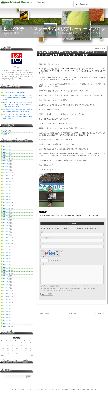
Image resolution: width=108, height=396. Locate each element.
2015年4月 (6, 314)
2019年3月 (6, 193)
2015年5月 (6, 311)
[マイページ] (31, 2)
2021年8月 (6, 152)
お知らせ (6, 131)
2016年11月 (7, 270)
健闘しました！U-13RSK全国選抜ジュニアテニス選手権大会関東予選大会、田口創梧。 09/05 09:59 (17, 98)
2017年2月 (6, 264)
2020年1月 (6, 170)
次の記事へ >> (99, 313)
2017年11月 (7, 240)
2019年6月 (6, 184)
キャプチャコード (54, 260)
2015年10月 (7, 296)
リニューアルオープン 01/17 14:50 (14, 92)
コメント (43, 264)
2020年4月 (6, 164)
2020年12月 (7, 158)
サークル (40, 389)
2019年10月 (7, 178)
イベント (72, 389)
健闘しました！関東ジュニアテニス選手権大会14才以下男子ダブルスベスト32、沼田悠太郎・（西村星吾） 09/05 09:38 (17, 105)
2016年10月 (7, 273)
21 (17, 351)
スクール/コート (57, 389)
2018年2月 (6, 232)
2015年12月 (7, 291)
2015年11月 (7, 293)
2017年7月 (6, 252)
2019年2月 (6, 196)
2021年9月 (6, 149)
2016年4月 (6, 288)
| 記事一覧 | (72, 313)
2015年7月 (6, 305)
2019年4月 (6, 190)
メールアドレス (45, 238)
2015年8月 (6, 302)
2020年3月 (6, 167)
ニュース (33, 389)
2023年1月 (6, 146)
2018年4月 (6, 226)
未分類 (48, 215)
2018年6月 (6, 220)
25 (3, 353)
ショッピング (25, 389)
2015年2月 (6, 320)
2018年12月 (7, 202)
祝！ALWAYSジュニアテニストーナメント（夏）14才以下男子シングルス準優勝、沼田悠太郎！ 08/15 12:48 (17, 117)
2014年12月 (7, 326)
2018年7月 (6, 217)
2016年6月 (6, 282)
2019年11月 (7, 176)
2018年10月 (7, 208)
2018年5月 (6, 223)
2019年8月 (6, 181)
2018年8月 (6, 214)
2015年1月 (6, 323)
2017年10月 (7, 243)
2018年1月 (6, 234)
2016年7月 (6, 279)
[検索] (87, 4)
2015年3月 (6, 317)
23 (26, 351)
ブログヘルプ (81, 389)
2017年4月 (6, 258)
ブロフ (42, 244)
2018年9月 (6, 211)
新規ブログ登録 (91, 389)
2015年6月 (6, 308)
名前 (42, 232)
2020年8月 (6, 161)
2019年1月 (6, 199)
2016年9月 (6, 276)
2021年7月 (6, 155)
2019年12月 (7, 173)
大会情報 (66, 389)
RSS (18, 67)
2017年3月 (6, 261)
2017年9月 (6, 246)
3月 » (31, 355)
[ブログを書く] (40, 2)
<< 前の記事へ (44, 313)
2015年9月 (6, 299)
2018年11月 (7, 205)
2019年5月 (6, 187)
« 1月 (2, 355)
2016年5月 (6, 285)
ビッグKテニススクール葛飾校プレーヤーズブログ (54, 28)
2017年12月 (7, 237)
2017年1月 (6, 267)
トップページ (16, 389)
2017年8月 (6, 249)
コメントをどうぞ (92, 215)
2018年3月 (6, 229)
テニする (47, 389)
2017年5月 (6, 255)
